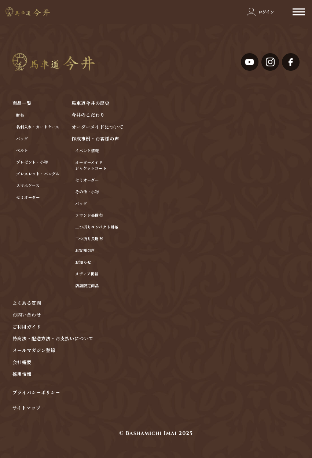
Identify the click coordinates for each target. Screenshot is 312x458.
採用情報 (22, 374)
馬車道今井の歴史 (90, 103)
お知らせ (83, 262)
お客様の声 (85, 250)
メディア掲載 (87, 274)
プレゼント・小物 (32, 162)
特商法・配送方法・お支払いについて (52, 339)
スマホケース (28, 185)
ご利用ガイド (26, 327)
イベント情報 (87, 151)
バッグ (22, 139)
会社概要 (22, 363)
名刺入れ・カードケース (37, 127)
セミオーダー (28, 197)
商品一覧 (22, 103)
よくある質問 (26, 303)
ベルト (22, 150)
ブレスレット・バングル (38, 174)
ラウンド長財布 (89, 215)
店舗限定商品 (87, 286)
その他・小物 (87, 192)
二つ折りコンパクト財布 (96, 227)
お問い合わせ (26, 315)
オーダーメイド (89, 162)
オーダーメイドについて (97, 127)
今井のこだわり (88, 115)
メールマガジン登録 (33, 351)
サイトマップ (26, 408)
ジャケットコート (91, 168)
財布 (20, 115)
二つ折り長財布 (89, 239)
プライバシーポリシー (36, 393)
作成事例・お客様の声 (95, 139)
